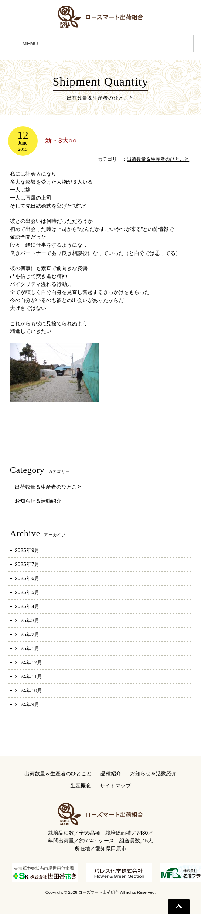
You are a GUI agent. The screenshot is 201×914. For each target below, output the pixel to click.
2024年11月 (28, 676)
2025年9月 (27, 550)
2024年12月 (28, 662)
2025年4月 (27, 606)
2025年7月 (27, 564)
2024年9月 (27, 704)
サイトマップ (115, 786)
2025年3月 (27, 620)
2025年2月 (27, 634)
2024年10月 (28, 690)
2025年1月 (27, 648)
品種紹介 (110, 773)
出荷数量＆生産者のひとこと (158, 159)
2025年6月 (27, 578)
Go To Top (179, 906)
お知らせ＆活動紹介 (38, 501)
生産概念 (80, 786)
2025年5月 (27, 592)
